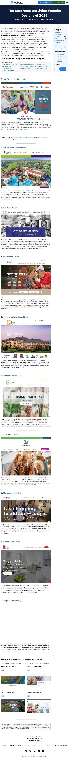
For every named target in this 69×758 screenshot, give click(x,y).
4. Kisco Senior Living (7, 66)
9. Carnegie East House (41, 68)
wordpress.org (16, 663)
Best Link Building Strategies (59, 59)
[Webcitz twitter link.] (34, 751)
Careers (19, 745)
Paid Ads (56, 36)
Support (4, 745)
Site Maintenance (59, 40)
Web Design (57, 46)
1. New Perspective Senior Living (10, 64)
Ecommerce (57, 34)
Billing (12, 745)
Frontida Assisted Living (13, 376)
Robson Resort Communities (14, 147)
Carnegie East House (11, 542)
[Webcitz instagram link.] (30, 751)
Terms (60, 745)
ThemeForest (45, 663)
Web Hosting (58, 48)
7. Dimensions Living (7, 68)
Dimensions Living (10, 434)
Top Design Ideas (57, 43)
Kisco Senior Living (11, 256)
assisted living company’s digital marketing (26, 137)
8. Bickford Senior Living (25, 68)
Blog (34, 745)
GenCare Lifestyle (10, 208)
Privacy (49, 745)
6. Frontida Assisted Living (41, 66)
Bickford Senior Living (12, 493)
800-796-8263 (37, 742)
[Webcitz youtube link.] (43, 751)
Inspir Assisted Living (12, 601)
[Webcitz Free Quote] (58, 2)
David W (36, 19)
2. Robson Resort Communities (26, 64)
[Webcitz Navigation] (67, 2)
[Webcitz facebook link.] (26, 751)
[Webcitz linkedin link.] (39, 751)
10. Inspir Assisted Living (8, 70)
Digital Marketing (59, 32)
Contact (27, 745)
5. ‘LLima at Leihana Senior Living (27, 66)
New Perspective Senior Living (15, 79)
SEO (55, 38)
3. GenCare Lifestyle (40, 64)
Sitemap (41, 745)
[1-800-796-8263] (45, 2)
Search (63, 69)
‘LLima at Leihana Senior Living (15, 317)
